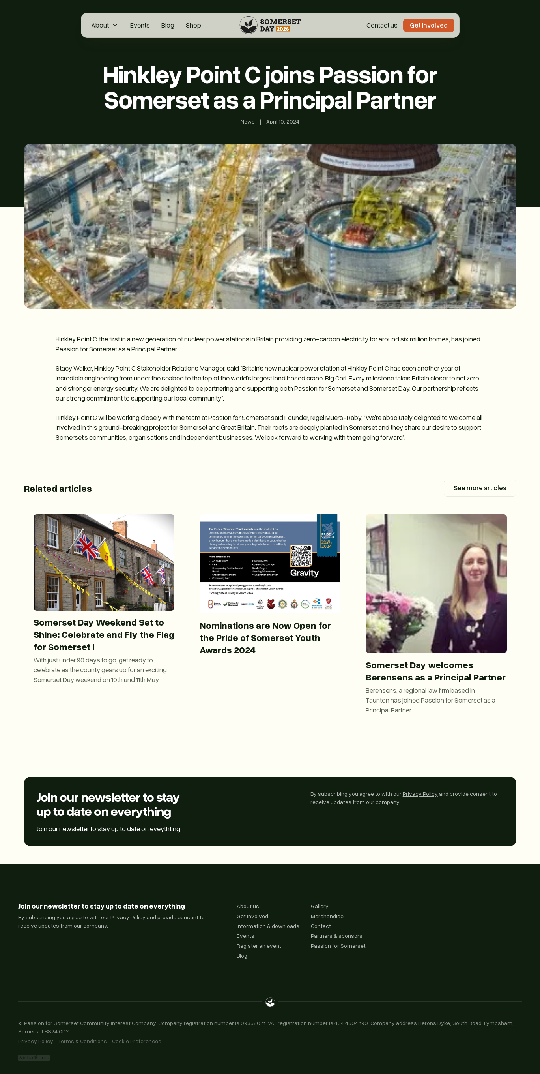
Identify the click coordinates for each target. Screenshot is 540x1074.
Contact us (382, 25)
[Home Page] (270, 25)
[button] (105, 25)
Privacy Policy (420, 793)
